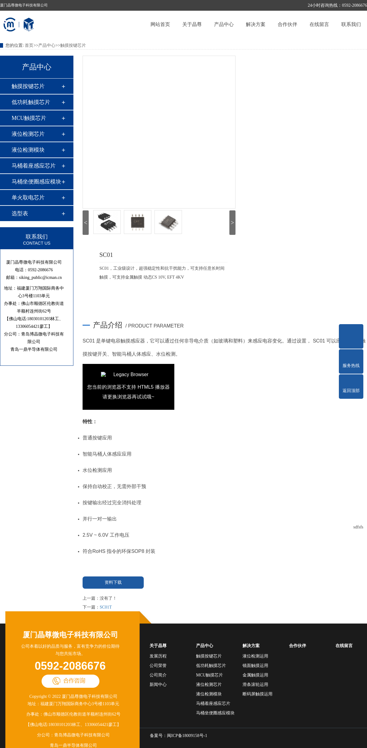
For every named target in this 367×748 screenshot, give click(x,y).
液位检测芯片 (28, 134)
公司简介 (158, 675)
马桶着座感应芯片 (34, 166)
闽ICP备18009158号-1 (187, 735)
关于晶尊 (192, 24)
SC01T (106, 607)
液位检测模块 (28, 150)
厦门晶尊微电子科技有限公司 (70, 635)
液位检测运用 (255, 656)
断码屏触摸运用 (257, 694)
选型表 (20, 213)
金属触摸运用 (255, 675)
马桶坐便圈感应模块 (36, 182)
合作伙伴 (287, 24)
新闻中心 (158, 684)
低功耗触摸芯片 (31, 102)
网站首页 (160, 24)
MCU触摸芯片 (29, 118)
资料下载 (113, 582)
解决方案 (255, 24)
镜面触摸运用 (255, 665)
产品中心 (224, 24)
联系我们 (351, 24)
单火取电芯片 (28, 197)
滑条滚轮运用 (255, 684)
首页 (29, 45)
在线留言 (319, 24)
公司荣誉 (158, 665)
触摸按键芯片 (73, 45)
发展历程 (158, 656)
